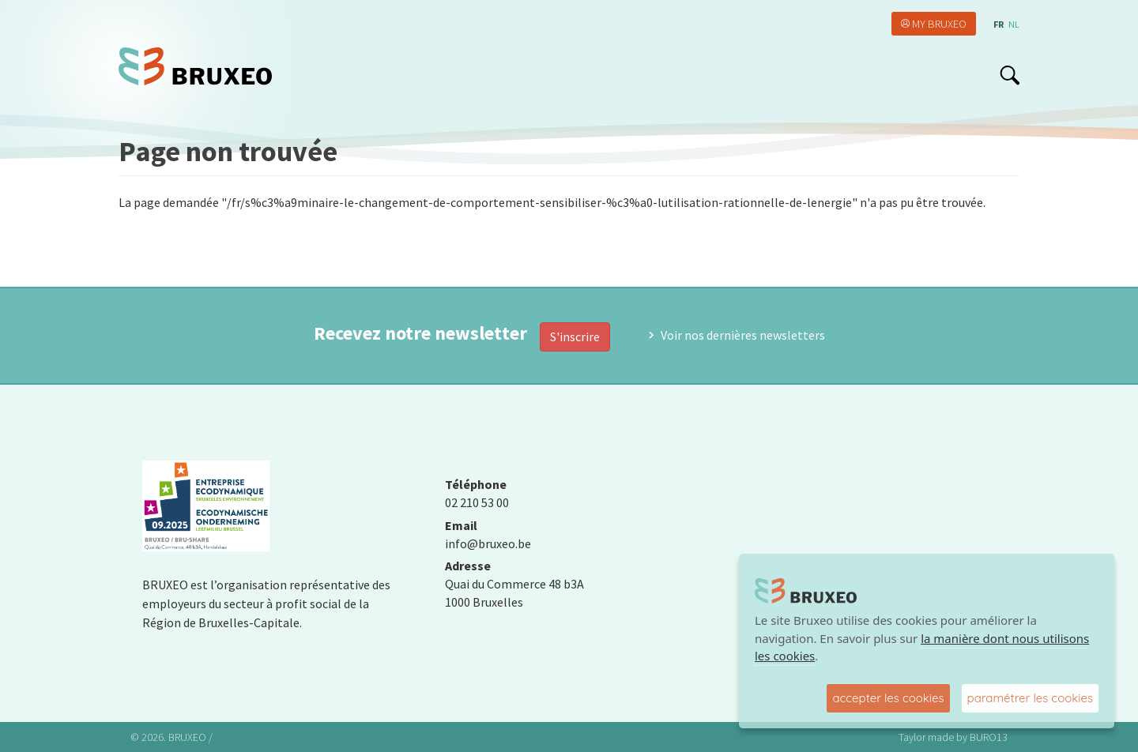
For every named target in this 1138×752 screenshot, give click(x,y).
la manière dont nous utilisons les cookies (922, 647)
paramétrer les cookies (1030, 697)
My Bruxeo (939, 24)
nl (1013, 24)
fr (998, 24)
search (1009, 75)
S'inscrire (575, 336)
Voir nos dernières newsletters (743, 335)
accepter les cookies (888, 697)
